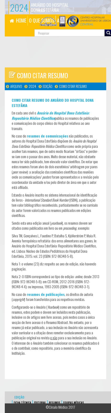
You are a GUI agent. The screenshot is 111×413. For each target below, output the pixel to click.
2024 (32, 86)
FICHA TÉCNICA (22, 403)
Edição (47, 86)
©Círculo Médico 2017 (60, 407)
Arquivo (16, 86)
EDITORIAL (40, 403)
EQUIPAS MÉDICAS (73, 403)
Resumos (54, 403)
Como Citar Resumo (73, 86)
